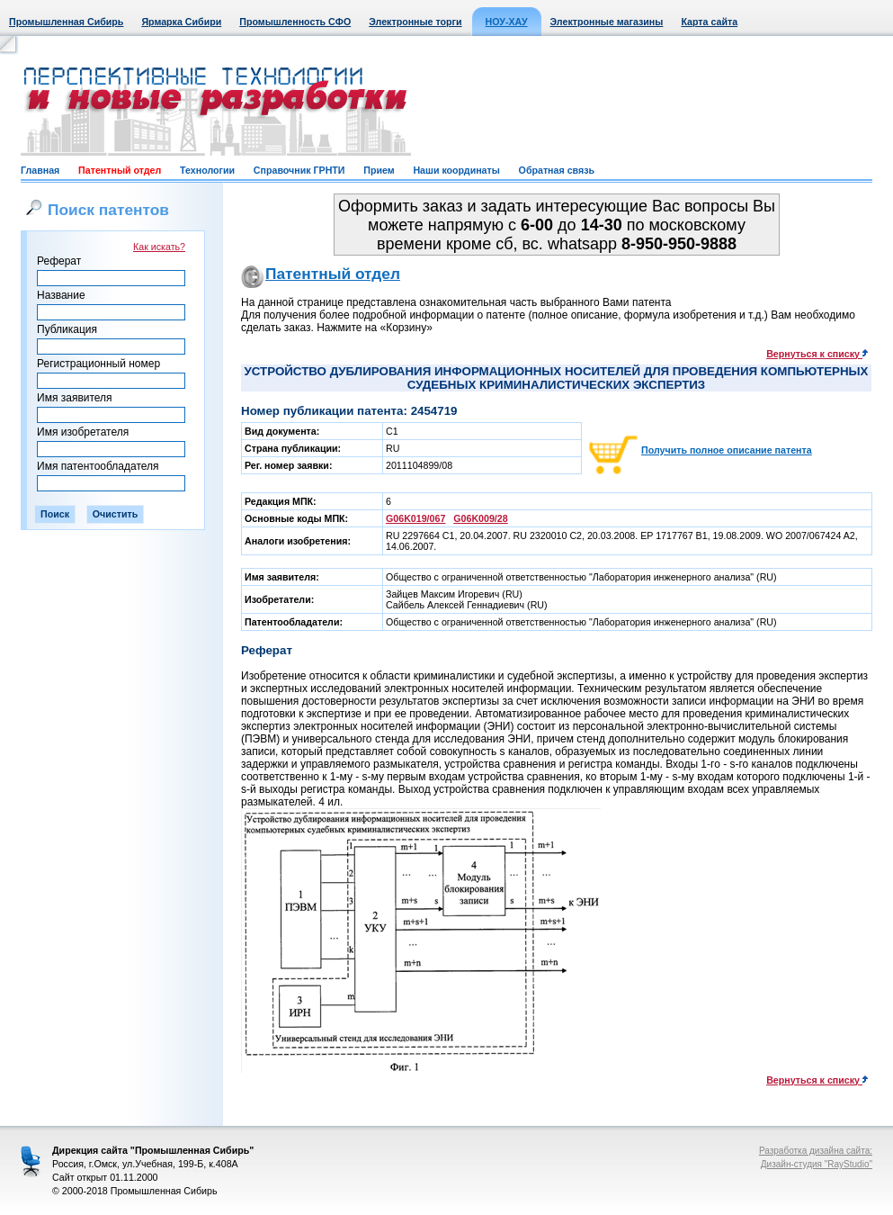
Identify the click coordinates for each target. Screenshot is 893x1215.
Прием (378, 170)
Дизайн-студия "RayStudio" (816, 1164)
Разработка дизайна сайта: (815, 1151)
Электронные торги (415, 21)
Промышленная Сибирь (66, 21)
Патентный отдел (119, 170)
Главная (40, 170)
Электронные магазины (607, 21)
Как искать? (159, 246)
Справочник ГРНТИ (299, 170)
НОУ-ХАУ (507, 21)
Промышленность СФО (295, 21)
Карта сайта (709, 21)
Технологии (207, 170)
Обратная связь (556, 170)
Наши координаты (456, 170)
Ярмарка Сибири (181, 21)
